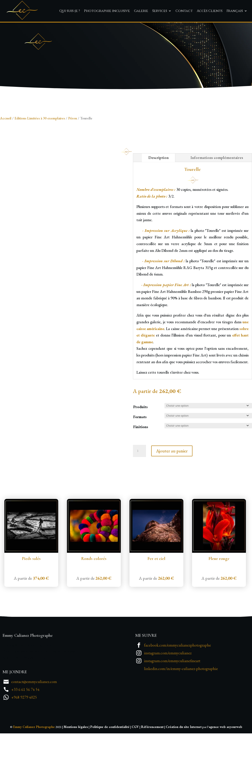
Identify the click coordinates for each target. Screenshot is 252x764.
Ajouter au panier (172, 477)
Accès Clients (209, 10)
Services (159, 10)
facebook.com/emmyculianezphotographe (177, 671)
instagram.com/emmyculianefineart (172, 687)
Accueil (5, 144)
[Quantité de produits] (139, 477)
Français (235, 10)
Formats (140, 443)
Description (158, 184)
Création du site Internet (184, 753)
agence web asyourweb (225, 753)
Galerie (141, 10)
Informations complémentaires (217, 184)
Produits (140, 433)
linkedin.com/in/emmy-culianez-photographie (181, 695)
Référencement (152, 753)
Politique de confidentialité (109, 753)
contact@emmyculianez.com (34, 708)
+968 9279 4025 (24, 723)
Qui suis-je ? (69, 10)
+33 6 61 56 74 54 (25, 715)
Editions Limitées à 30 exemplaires (40, 144)
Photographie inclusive (107, 10)
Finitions (140, 453)
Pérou (72, 144)
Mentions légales (76, 753)
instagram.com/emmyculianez (168, 679)
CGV (135, 753)
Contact (184, 10)
